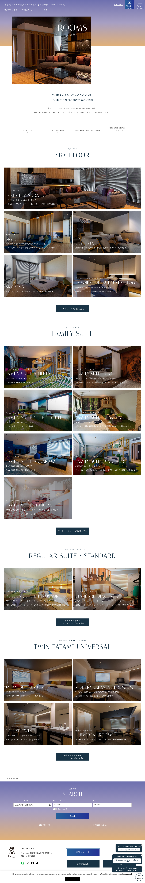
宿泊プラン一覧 (44, 756)
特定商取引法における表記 (126, 807)
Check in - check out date (22, 732)
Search (72, 747)
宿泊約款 (86, 807)
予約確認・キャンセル (100, 756)
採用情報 (72, 807)
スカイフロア (27, 61)
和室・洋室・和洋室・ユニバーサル (117, 61)
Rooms (95, 732)
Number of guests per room (63, 732)
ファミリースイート (57, 61)
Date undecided (60, 740)
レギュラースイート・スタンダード (88, 61)
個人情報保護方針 (103, 807)
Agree (72, 879)
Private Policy (128, 874)
